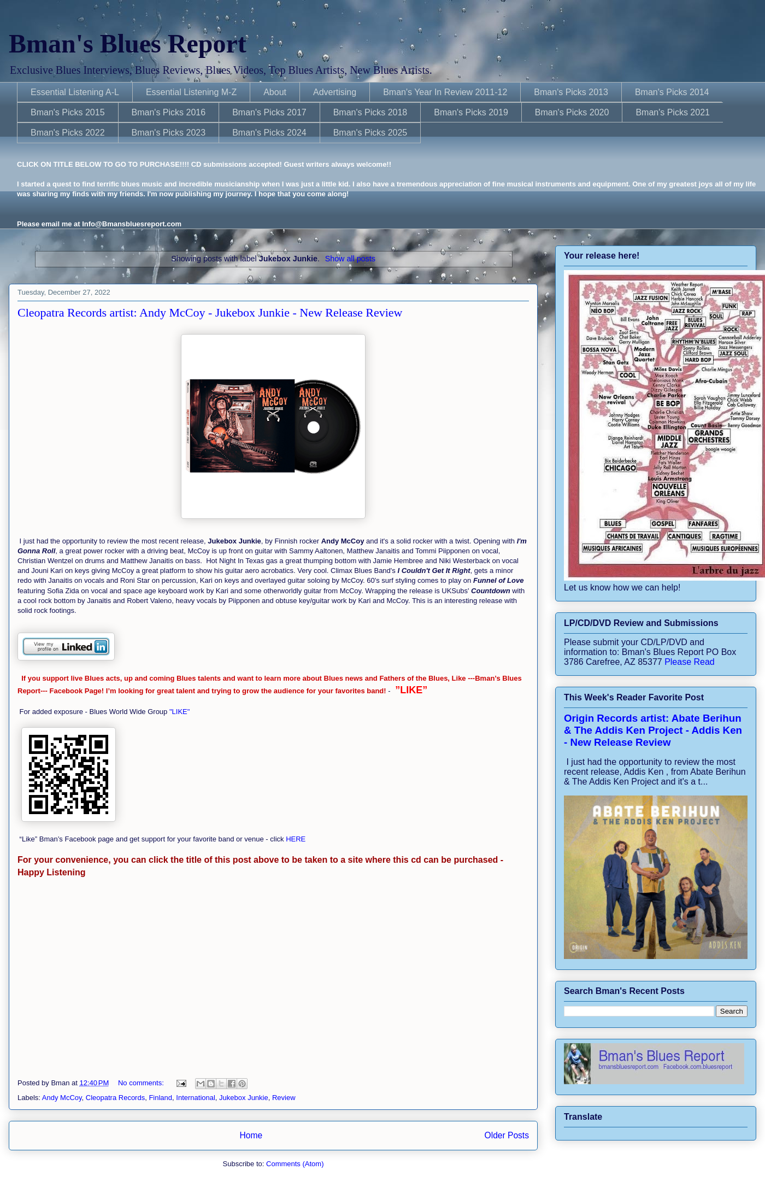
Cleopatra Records (115, 1097)
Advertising (334, 92)
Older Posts (507, 1135)
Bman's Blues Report (127, 43)
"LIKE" (180, 711)
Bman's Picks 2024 (269, 132)
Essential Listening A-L (75, 92)
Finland (160, 1097)
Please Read (689, 661)
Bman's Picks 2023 (169, 132)
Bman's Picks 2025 (370, 132)
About (274, 92)
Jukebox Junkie (243, 1097)
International (195, 1097)
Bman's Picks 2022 (68, 132)
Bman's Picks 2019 (471, 112)
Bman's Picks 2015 (68, 112)
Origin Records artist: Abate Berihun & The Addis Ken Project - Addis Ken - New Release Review (653, 730)
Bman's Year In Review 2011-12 (445, 92)
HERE (295, 839)
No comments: (142, 1083)
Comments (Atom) (294, 1164)
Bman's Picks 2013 (571, 92)
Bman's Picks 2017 (269, 112)
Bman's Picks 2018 (370, 112)
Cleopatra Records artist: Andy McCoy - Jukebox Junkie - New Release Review (209, 312)
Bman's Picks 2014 (672, 92)
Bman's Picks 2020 (572, 112)
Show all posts (350, 258)
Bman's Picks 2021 (672, 112)
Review (284, 1097)
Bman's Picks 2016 (169, 112)
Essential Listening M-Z (191, 92)
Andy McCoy (62, 1097)
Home (250, 1135)
